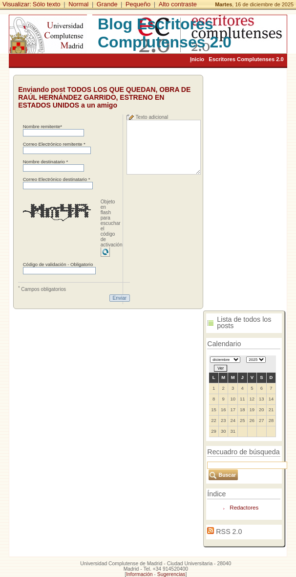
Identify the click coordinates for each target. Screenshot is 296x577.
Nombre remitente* (42, 126)
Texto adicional (152, 117)
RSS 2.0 (229, 531)
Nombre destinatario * (45, 161)
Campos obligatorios (42, 288)
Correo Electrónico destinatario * (56, 179)
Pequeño (138, 4)
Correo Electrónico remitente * (54, 144)
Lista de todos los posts (244, 322)
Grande (107, 4)
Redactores (244, 507)
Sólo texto (47, 4)
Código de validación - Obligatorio (58, 264)
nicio (197, 59)
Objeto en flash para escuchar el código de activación (112, 223)
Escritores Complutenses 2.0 (246, 59)
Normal (78, 4)
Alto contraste (178, 4)
